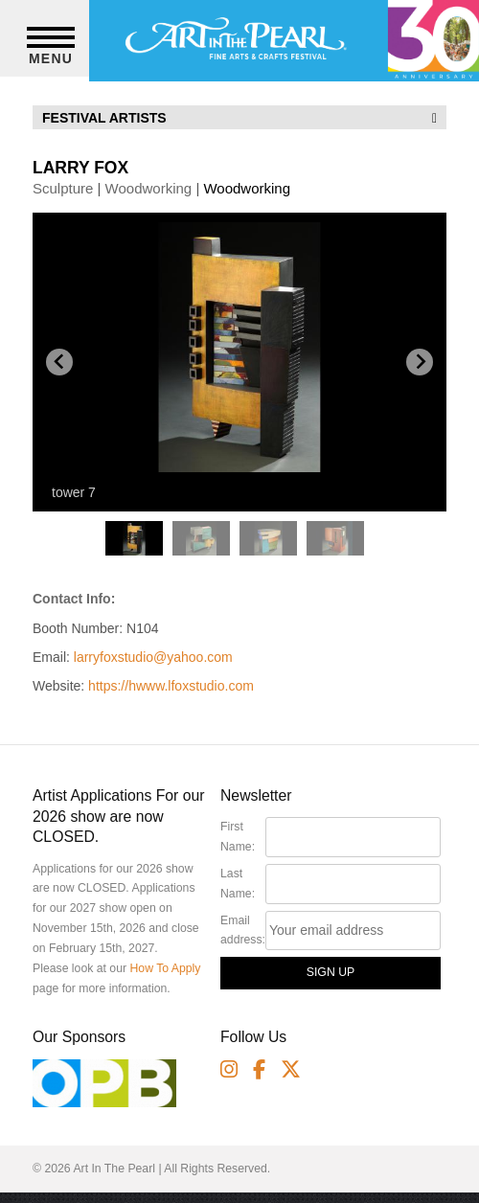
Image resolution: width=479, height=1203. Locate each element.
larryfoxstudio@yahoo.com (153, 657)
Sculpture (63, 188)
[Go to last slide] (59, 362)
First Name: (237, 836)
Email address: (242, 930)
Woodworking (149, 188)
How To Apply (164, 968)
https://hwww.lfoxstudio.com (171, 685)
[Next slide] (419, 362)
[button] (134, 542)
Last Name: (237, 883)
